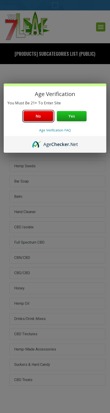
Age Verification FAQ (55, 130)
